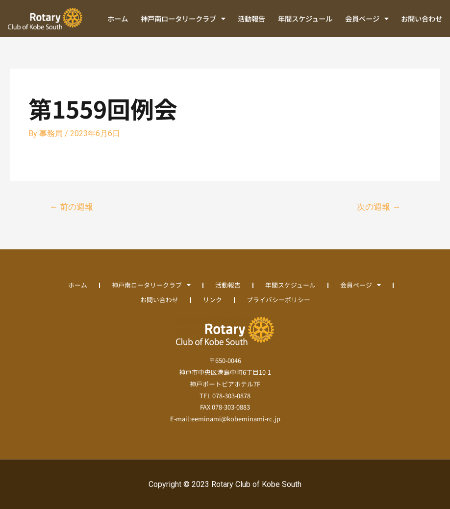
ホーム (117, 18)
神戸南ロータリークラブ (183, 18)
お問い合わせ (421, 18)
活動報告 (251, 18)
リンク (212, 299)
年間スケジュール (305, 18)
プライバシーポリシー (278, 299)
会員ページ (367, 18)
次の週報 (378, 207)
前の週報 (71, 207)
